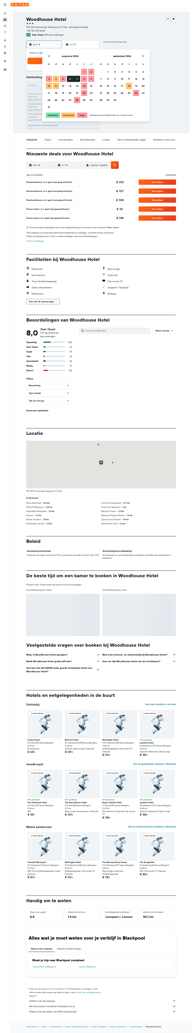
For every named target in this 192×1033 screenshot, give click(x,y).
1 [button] (84, 71)
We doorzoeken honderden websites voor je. (102, 1006)
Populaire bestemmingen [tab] (69, 948)
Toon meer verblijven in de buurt (160, 704)
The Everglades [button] (147, 862)
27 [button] (70, 100)
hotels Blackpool (136, 1026)
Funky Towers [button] (33, 739)
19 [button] (63, 93)
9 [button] (91, 78)
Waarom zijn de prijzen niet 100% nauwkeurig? (102, 1011)
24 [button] (49, 100)
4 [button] (56, 78)
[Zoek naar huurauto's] (5, 26)
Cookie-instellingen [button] (35, 241)
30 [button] (91, 100)
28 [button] (77, 100)
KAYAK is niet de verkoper (102, 1001)
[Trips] (5, 61)
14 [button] (77, 85)
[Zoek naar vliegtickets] (5, 13)
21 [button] (77, 93)
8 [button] (84, 78)
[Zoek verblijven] (5, 20)
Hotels (44, 1026)
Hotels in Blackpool (87, 966)
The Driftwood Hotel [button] (37, 802)
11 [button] (56, 85)
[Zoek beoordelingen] (117, 330)
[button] (5, 4)
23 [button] (91, 93)
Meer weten (113, 227)
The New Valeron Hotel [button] (76, 802)
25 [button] (56, 100)
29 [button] (84, 100)
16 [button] (91, 85)
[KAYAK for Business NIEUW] (5, 53)
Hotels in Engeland (98, 1026)
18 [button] (56, 93)
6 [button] (70, 78)
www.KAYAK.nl (32, 1026)
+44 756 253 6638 (35, 30)
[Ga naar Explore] (5, 40)
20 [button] (70, 93)
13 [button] (70, 85)
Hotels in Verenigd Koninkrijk (76, 1026)
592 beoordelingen (54, 34)
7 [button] (77, 78)
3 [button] (49, 78)
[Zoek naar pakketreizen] (5, 32)
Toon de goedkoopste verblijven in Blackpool (154, 764)
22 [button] (84, 93)
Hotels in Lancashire (118, 1026)
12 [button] (63, 85)
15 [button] (84, 85)
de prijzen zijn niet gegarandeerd (88, 992)
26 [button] (63, 100)
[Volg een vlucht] (5, 47)
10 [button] (49, 85)
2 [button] (91, 71)
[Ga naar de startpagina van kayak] (20, 4)
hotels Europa (55, 1026)
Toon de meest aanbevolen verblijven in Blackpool (152, 826)
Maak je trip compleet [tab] (41, 948)
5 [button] (63, 78)
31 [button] (49, 107)
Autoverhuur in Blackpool (44, 966)
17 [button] (49, 93)
